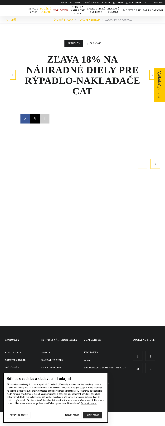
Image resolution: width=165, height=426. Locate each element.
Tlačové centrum (89, 20)
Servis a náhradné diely (60, 340)
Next (155, 163)
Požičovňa (12, 368)
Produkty (12, 340)
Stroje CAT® (13, 352)
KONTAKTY (158, 3)
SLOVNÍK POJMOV (91, 3)
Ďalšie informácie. (89, 404)
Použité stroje (45, 10)
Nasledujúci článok (152, 74)
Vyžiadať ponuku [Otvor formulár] (160, 85)
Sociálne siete (144, 340)
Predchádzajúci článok (13, 74)
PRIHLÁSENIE (135, 3)
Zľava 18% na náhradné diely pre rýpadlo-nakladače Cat (119, 20)
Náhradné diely (53, 360)
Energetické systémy (96, 10)
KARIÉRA (106, 3)
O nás (64, 3)
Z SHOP (119, 3)
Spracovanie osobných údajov (105, 368)
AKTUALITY (75, 3)
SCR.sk (134, 418)
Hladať (146, 3)
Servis (46, 352)
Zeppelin (13, 6)
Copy (44, 119)
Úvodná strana (63, 20)
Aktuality (74, 43)
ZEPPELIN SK (91, 340)
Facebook (25, 116)
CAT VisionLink (52, 368)
